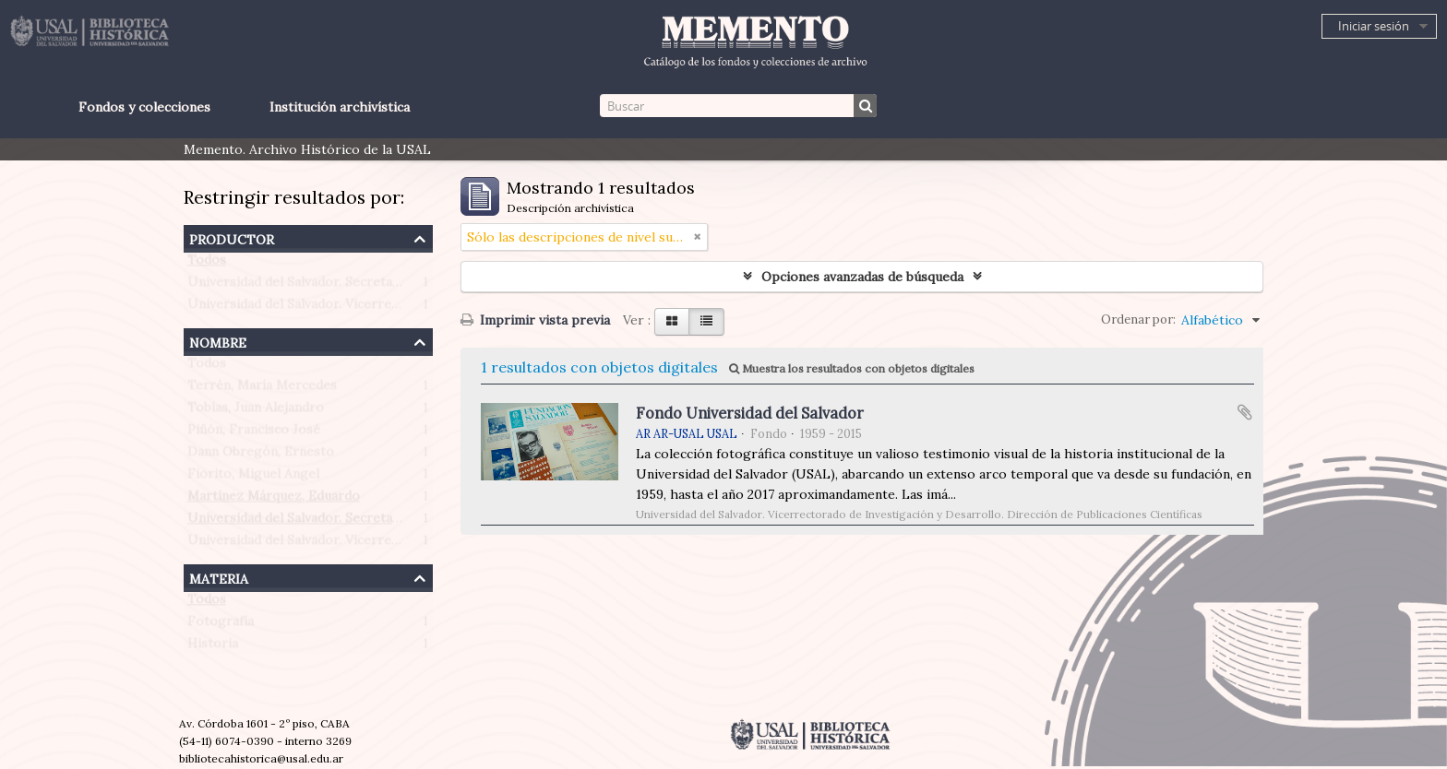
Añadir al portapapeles (1245, 412)
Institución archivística (339, 107)
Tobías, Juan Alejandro (255, 411)
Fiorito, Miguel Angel (253, 477)
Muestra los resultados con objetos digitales (852, 368)
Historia (212, 647)
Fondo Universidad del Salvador (750, 413)
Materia (218, 576)
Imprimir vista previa (535, 320)
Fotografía (220, 625)
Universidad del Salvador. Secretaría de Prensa (330, 286)
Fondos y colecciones (144, 107)
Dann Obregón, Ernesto (260, 455)
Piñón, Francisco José (253, 433)
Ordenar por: (1138, 319)
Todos (206, 263)
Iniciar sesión (1373, 26)
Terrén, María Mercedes (262, 389)
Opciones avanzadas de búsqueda (862, 276)
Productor (231, 237)
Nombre (217, 340)
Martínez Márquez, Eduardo (273, 499)
